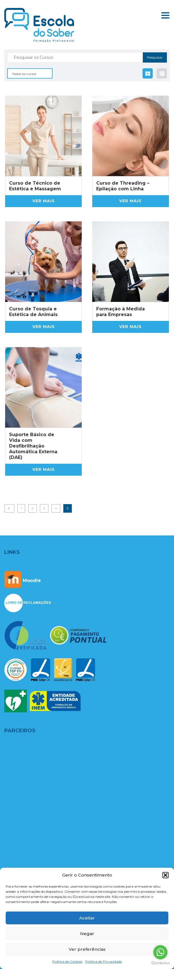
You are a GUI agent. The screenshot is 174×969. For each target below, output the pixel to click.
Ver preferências (87, 949)
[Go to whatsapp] (160, 952)
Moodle (22, 580)
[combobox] (30, 73)
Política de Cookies (67, 961)
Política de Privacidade (103, 961)
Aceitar (87, 918)
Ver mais (43, 200)
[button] (165, 875)
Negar (87, 933)
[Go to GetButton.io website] (160, 963)
